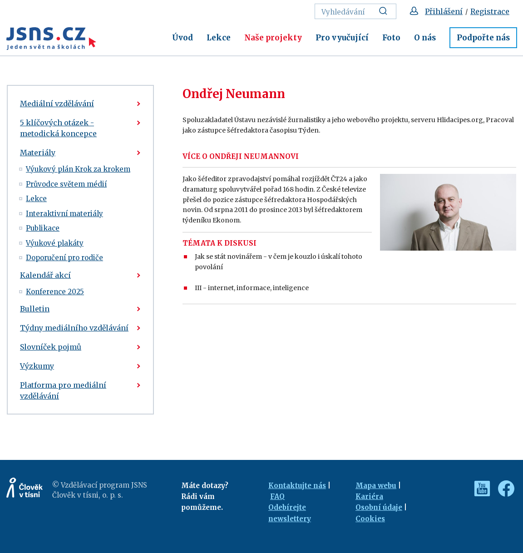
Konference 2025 (55, 291)
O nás (425, 38)
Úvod (182, 38)
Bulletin (34, 308)
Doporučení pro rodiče (64, 257)
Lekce (219, 38)
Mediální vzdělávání (57, 103)
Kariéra (369, 496)
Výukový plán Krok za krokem (78, 169)
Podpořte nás (483, 38)
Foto (391, 38)
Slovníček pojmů (50, 346)
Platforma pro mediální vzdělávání (63, 390)
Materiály (37, 152)
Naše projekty (273, 38)
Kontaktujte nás (297, 485)
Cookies (370, 518)
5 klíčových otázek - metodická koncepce (58, 128)
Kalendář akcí (45, 275)
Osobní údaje (378, 507)
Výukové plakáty (55, 243)
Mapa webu (375, 485)
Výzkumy (37, 365)
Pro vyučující (342, 38)
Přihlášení (444, 11)
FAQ (277, 496)
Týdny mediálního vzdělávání (74, 327)
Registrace (489, 11)
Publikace (42, 228)
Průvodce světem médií (66, 184)
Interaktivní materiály (64, 213)
